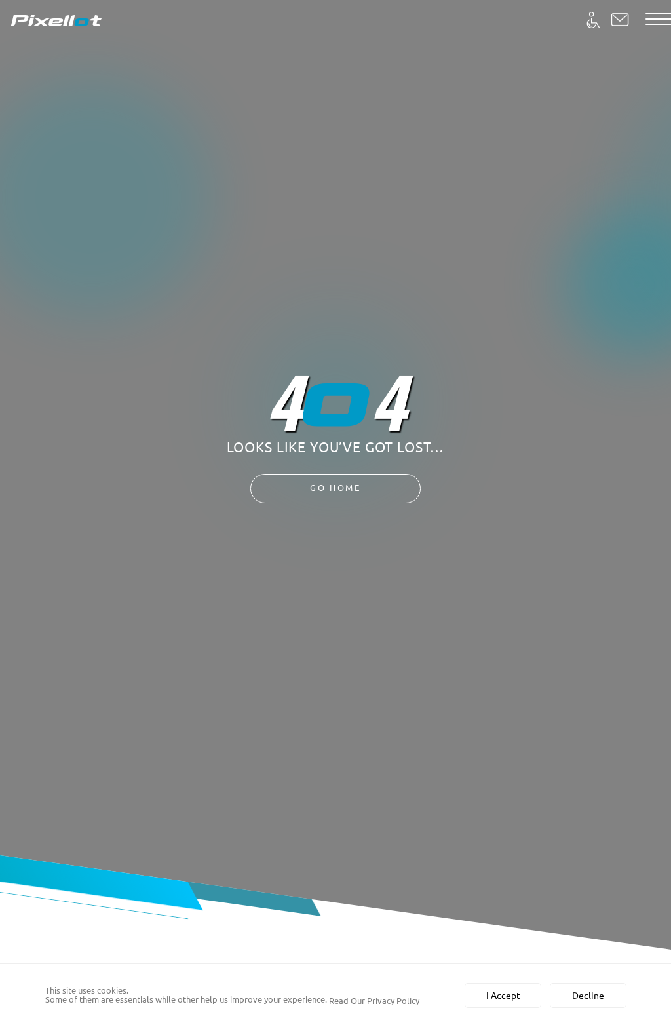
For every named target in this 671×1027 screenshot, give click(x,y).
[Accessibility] (593, 20)
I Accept (503, 995)
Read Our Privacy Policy (374, 1000)
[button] (620, 20)
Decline (588, 995)
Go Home (336, 488)
